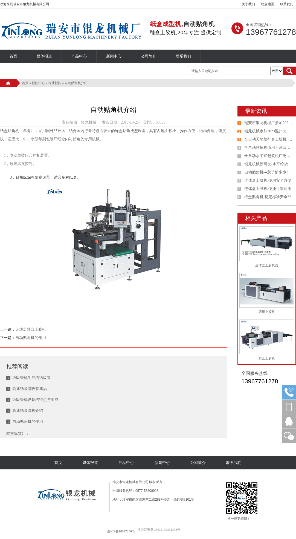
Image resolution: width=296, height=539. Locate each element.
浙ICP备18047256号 (121, 531)
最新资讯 (256, 111)
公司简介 (148, 56)
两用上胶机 (267, 312)
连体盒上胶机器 (266, 265)
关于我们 (248, 4)
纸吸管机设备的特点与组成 (35, 400)
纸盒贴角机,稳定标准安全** (267, 197)
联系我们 (286, 4)
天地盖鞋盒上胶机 (30, 329)
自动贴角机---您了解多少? (266, 172)
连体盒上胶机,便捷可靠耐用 (267, 189)
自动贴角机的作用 (30, 338)
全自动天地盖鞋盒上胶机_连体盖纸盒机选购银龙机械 (269, 139)
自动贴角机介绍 (76, 83)
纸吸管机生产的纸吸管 (31, 378)
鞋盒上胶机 (267, 358)
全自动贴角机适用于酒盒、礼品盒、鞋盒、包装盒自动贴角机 (269, 148)
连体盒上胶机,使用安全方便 (267, 180)
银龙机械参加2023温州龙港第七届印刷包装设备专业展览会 (269, 131)
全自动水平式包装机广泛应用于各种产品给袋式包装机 (269, 156)
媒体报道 (44, 56)
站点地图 (267, 4)
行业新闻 (54, 83)
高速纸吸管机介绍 (27, 411)
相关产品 (256, 218)
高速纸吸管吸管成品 (29, 389)
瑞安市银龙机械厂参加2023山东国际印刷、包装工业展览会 (269, 123)
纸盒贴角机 (9, 131)
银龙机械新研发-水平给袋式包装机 (269, 164)
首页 (13, 56)
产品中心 (79, 56)
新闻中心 (113, 56)
